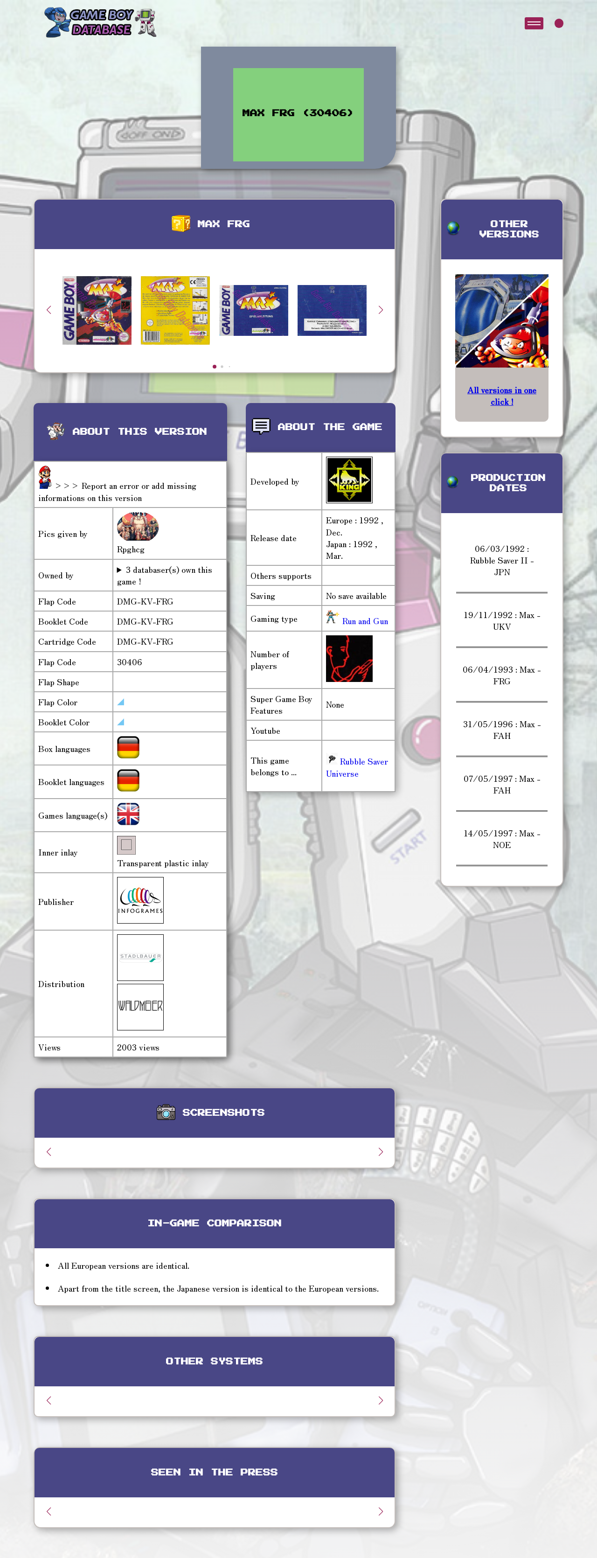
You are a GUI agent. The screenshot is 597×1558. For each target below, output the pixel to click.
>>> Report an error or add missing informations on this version (117, 491)
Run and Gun (364, 620)
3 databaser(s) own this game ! (164, 575)
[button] (380, 309)
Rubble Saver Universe (357, 767)
